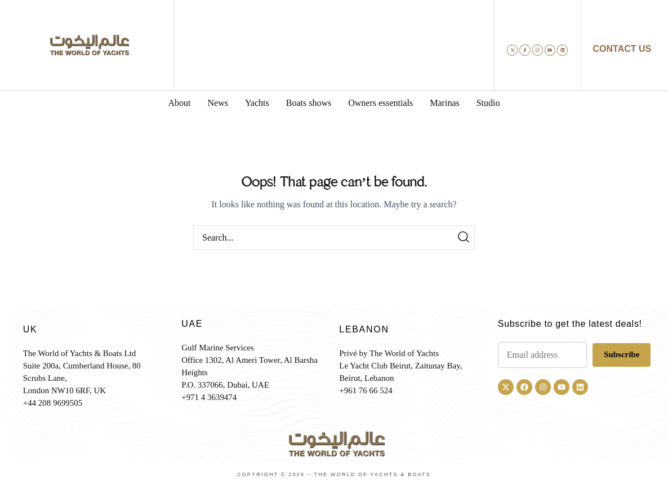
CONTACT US (622, 49)
